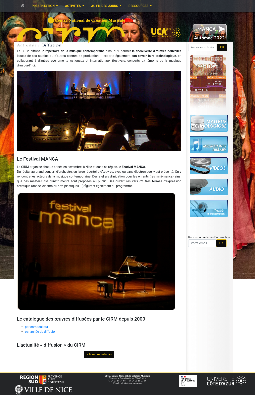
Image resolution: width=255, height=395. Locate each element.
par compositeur (36, 327)
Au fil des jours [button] (105, 6)
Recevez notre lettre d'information (209, 237)
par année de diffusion (41, 332)
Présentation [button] (43, 6)
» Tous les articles (99, 354)
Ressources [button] (138, 6)
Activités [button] (73, 6)
